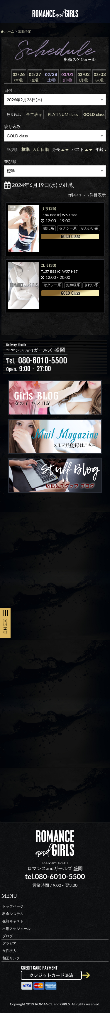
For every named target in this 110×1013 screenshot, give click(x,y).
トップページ (12, 906)
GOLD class (93, 114)
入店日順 (41, 149)
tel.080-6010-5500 (55, 876)
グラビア (9, 943)
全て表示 (34, 114)
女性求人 (9, 950)
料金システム (12, 913)
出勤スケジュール (16, 928)
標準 (25, 149)
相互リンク (11, 958)
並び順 (10, 161)
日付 (8, 90)
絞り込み (12, 126)
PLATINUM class (63, 114)
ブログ (7, 935)
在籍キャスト (12, 921)
